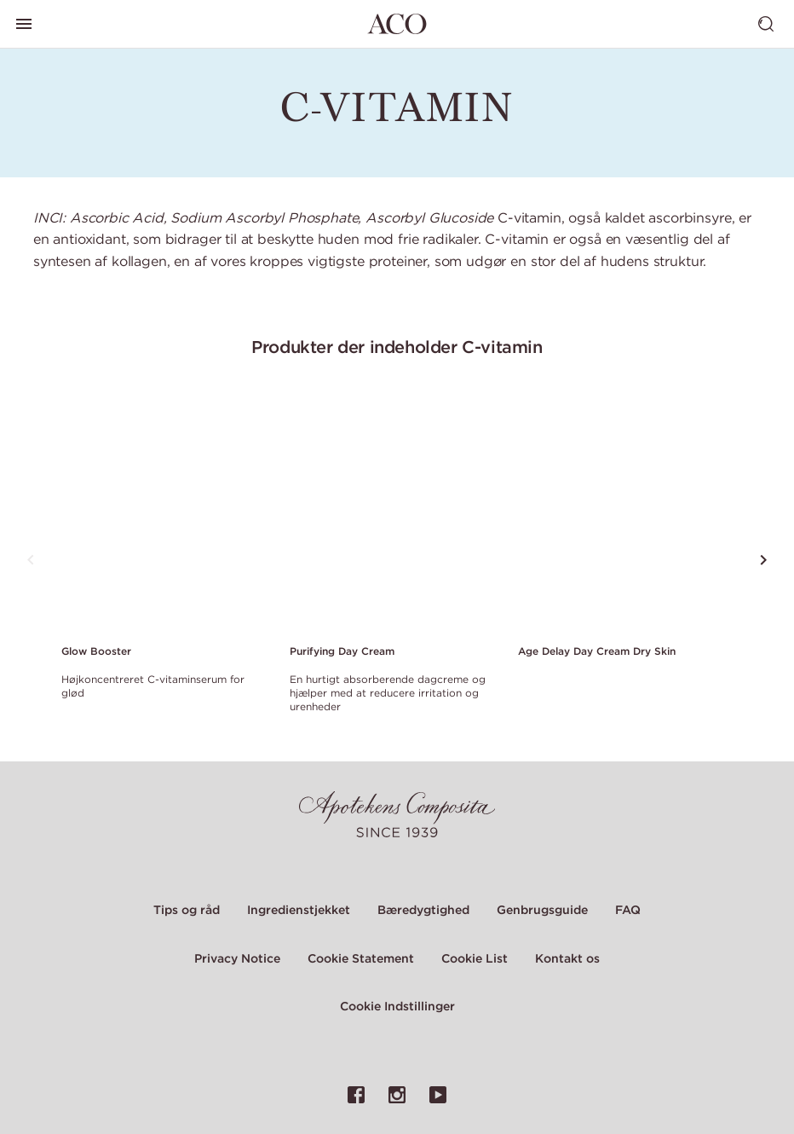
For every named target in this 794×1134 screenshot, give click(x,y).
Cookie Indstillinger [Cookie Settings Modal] (397, 1006)
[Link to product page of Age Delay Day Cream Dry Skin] (622, 512)
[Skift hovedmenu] (23, 23)
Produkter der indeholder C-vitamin (396, 346)
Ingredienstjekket (298, 909)
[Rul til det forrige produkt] (30, 559)
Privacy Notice (237, 958)
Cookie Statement (361, 958)
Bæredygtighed (423, 909)
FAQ (628, 909)
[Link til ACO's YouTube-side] (438, 1095)
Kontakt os (567, 958)
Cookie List (474, 958)
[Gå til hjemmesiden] (397, 24)
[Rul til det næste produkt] (763, 559)
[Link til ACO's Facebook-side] (356, 1095)
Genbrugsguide (542, 909)
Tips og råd (186, 909)
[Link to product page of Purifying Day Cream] (394, 512)
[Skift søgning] (765, 23)
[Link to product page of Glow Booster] (165, 512)
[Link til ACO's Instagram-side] (397, 1095)
